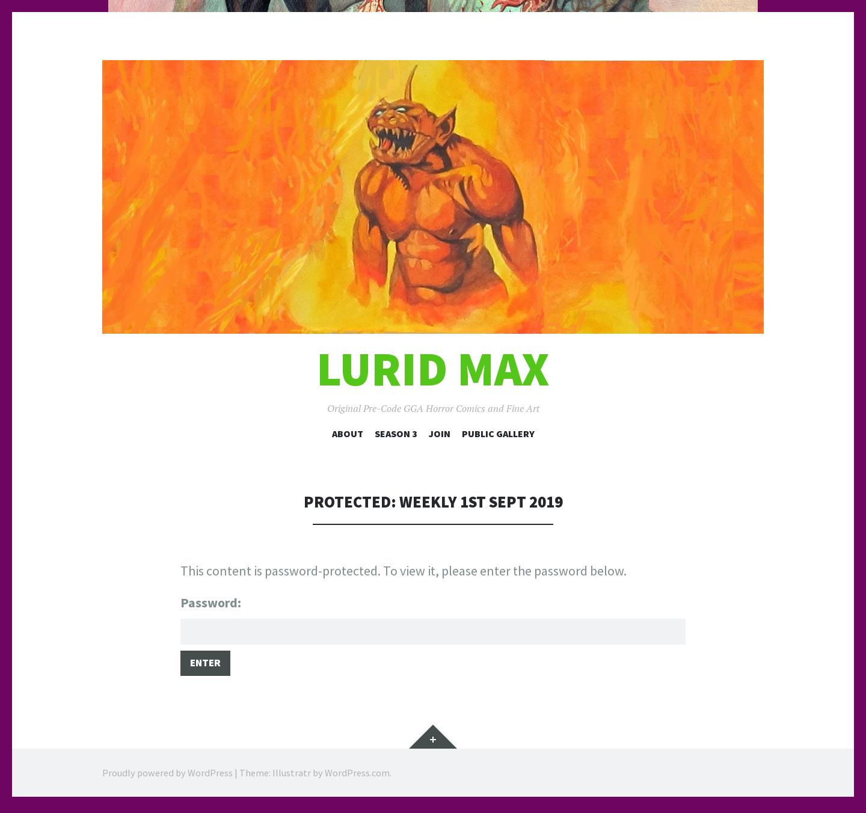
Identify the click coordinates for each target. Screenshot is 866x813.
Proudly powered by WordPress (167, 777)
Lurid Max (433, 369)
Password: (433, 620)
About (347, 434)
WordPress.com (357, 777)
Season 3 (396, 434)
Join (439, 434)
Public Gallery (498, 434)
